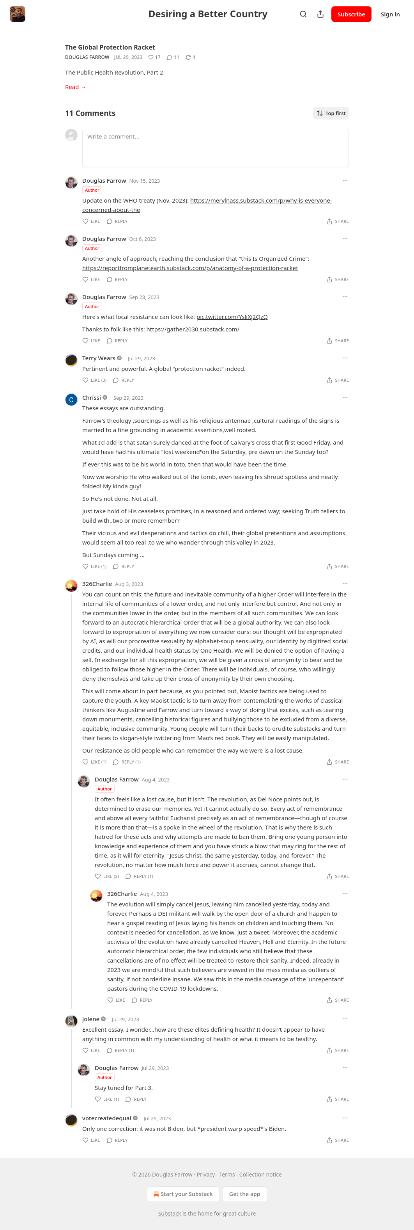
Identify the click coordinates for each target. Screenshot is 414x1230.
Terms (227, 1174)
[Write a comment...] (216, 148)
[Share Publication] (320, 14)
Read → (75, 87)
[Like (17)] (154, 57)
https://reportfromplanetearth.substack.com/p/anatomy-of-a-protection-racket (190, 268)
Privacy (206, 1174)
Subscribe (351, 14)
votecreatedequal (106, 1118)
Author (92, 190)
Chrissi (91, 397)
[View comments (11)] (173, 57)
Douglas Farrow (87, 57)
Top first (331, 113)
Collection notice (260, 1174)
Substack (169, 1213)
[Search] (303, 14)
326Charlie (97, 583)
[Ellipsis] (345, 180)
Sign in (390, 14)
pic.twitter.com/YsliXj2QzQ (232, 316)
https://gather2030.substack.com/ (193, 329)
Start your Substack (182, 1194)
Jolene (90, 1019)
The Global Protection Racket (110, 47)
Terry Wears (98, 358)
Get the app (244, 1194)
